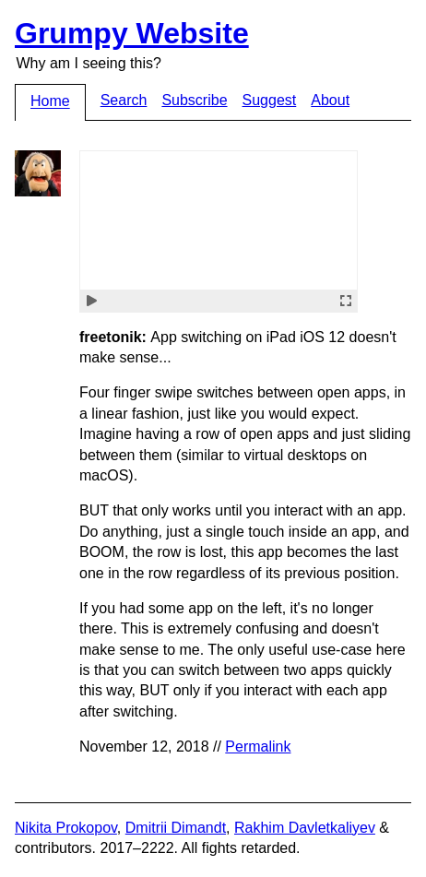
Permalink (257, 746)
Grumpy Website (132, 33)
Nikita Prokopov (66, 828)
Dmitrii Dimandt (175, 828)
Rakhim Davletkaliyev (304, 828)
